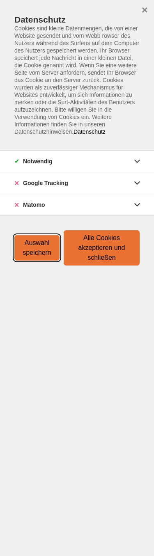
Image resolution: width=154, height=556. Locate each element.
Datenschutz (90, 131)
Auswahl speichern (37, 247)
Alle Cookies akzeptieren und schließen (101, 247)
